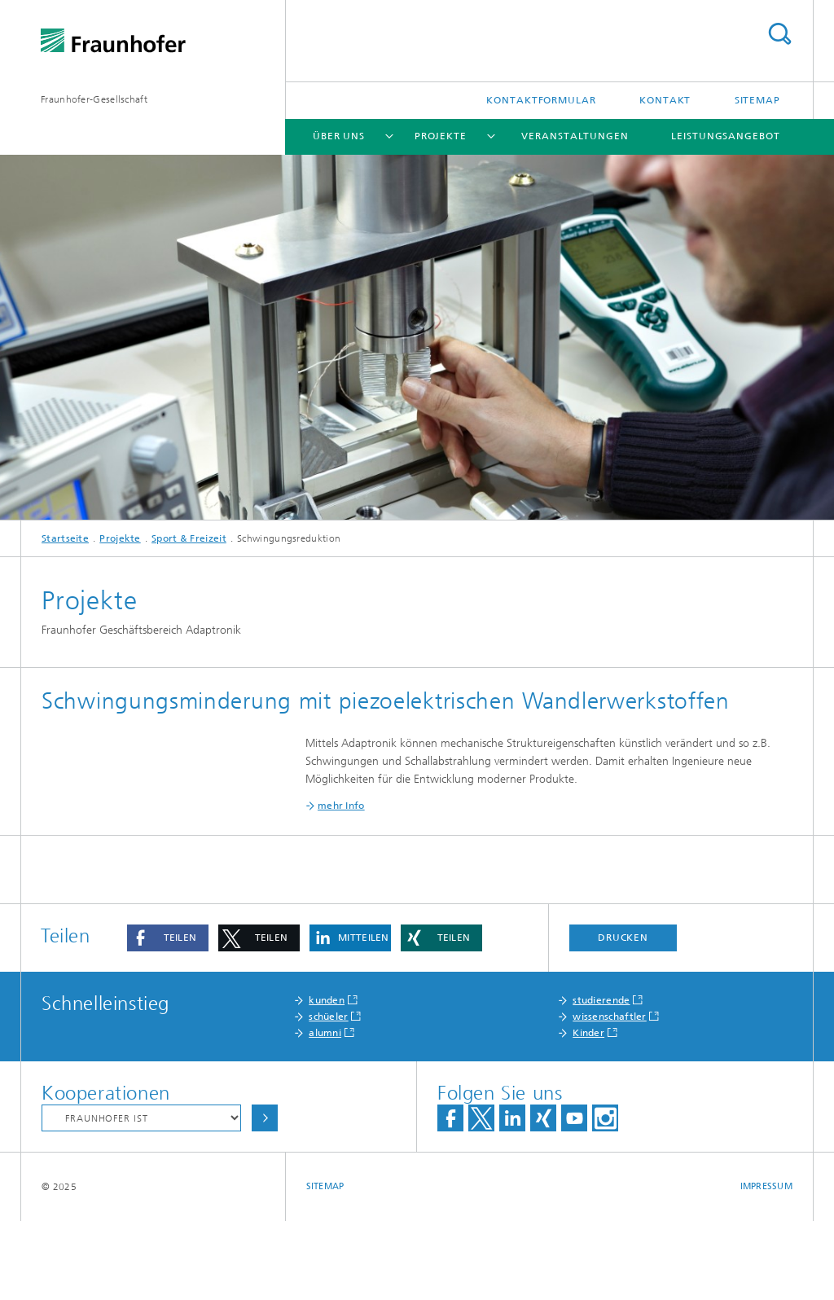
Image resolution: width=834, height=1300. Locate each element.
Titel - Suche (779, 33)
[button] (167, 1017)
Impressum (766, 1265)
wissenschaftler (610, 1095)
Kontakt (665, 100)
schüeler (328, 1095)
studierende (601, 1079)
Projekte (441, 136)
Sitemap (757, 100)
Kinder (588, 1112)
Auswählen (265, 1197)
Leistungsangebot (725, 136)
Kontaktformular (541, 100)
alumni (325, 1112)
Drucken (623, 1016)
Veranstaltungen (575, 136)
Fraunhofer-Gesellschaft (94, 99)
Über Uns (339, 136)
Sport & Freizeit (188, 538)
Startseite (65, 538)
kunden (327, 1079)
